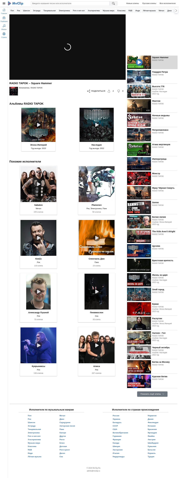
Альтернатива (94, 11)
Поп (12, 11)
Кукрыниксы (38, 366)
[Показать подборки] (4, 19)
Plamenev (97, 205)
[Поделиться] (96, 91)
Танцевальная (49, 11)
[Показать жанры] (4, 27)
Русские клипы (149, 3)
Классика (121, 11)
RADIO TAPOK (36, 88)
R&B (130, 11)
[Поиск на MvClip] (113, 3)
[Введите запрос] (70, 3)
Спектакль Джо (97, 258)
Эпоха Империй (38, 145)
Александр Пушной (38, 312)
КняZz (38, 258)
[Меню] (4, 3)
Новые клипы (132, 3)
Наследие (96, 145)
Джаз (169, 11)
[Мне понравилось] (111, 91)
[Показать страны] (4, 35)
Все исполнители (168, 3)
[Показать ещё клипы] (152, 394)
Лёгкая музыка (149, 11)
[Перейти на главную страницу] (4, 11)
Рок (18, 11)
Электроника (64, 11)
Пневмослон (96, 312)
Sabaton (38, 205)
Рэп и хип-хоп (79, 11)
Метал (161, 11)
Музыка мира (108, 11)
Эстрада (36, 11)
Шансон (26, 11)
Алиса (96, 366)
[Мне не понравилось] (121, 91)
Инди (137, 11)
